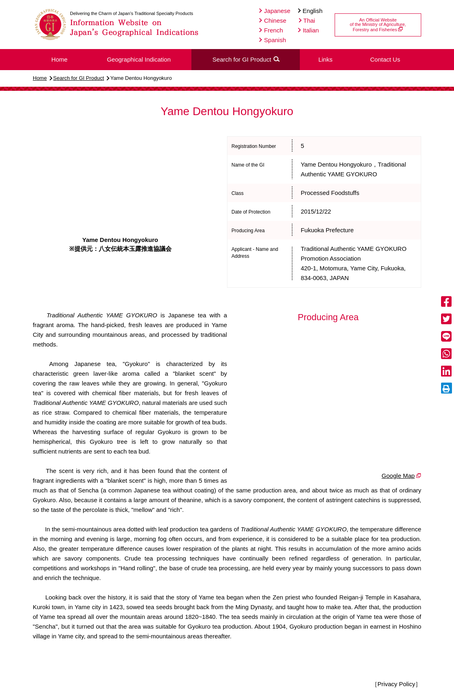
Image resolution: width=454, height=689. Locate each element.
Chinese (272, 20)
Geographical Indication (139, 59)
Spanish (272, 39)
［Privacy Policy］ (396, 683)
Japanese (274, 10)
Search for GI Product (78, 78)
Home (40, 78)
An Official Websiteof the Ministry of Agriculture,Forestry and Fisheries (378, 24)
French (271, 30)
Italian (308, 30)
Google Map (398, 475)
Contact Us (385, 59)
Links (325, 59)
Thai (307, 20)
